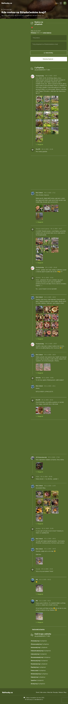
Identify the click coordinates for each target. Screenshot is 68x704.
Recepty (55, 692)
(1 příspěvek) (39, 647)
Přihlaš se (33, 33)
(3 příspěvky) (40, 644)
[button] (60, 3)
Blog (65, 692)
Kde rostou (43, 692)
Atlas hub (49, 692)
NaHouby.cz (6, 3)
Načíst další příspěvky (38, 629)
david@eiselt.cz (39, 699)
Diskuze (61, 692)
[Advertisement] (14, 47)
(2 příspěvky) (39, 674)
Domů (37, 692)
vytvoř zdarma (47, 33)
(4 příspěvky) (40, 657)
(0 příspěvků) (39, 641)
